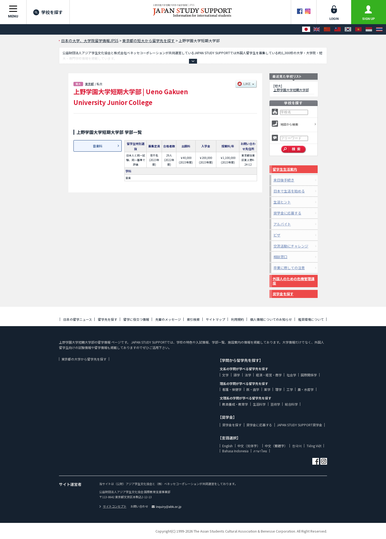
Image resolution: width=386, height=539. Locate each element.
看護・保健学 (232, 389)
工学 (290, 389)
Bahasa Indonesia (235, 451)
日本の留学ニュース (77, 319)
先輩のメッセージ (168, 319)
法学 (248, 375)
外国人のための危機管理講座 (293, 281)
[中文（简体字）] (327, 29)
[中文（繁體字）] (337, 29)
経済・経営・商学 (269, 375)
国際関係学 (309, 375)
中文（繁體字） (276, 445)
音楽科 (97, 146)
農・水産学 (306, 389)
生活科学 (259, 404)
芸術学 (275, 404)
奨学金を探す (283, 293)
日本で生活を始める (289, 191)
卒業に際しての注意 (289, 267)
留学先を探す (107, 319)
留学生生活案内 (285, 169)
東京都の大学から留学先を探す (83, 359)
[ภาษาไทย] (379, 29)
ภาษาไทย (260, 451)
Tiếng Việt (314, 445)
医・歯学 (252, 389)
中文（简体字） (248, 445)
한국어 (297, 445)
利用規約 (237, 319)
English (227, 445)
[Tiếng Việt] (358, 29)
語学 (236, 375)
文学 (225, 375)
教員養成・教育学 (235, 404)
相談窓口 (280, 256)
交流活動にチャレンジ (290, 246)
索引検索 (193, 319)
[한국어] (348, 29)
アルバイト (282, 224)
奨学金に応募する (287, 213)
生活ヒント (282, 202)
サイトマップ (215, 319)
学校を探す (48, 12)
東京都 (89, 84)
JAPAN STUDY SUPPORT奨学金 (299, 425)
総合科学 (291, 404)
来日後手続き (283, 180)
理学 (278, 389)
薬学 (267, 389)
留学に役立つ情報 (136, 319)
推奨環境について (311, 319)
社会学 (291, 375)
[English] (317, 29)
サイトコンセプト (113, 506)
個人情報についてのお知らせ (271, 319)
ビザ (276, 235)
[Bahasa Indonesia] (369, 29)
